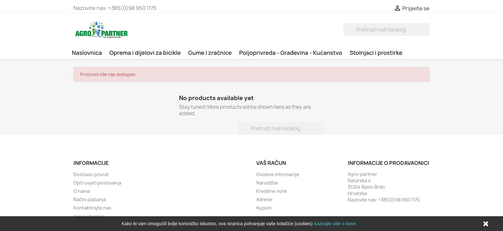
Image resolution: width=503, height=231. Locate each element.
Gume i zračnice (210, 52)
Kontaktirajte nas (92, 208)
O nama (81, 191)
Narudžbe (267, 183)
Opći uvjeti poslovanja (97, 183)
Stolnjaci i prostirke (376, 52)
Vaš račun (271, 163)
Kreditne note (271, 191)
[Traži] (386, 29)
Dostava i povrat (91, 174)
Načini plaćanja (89, 199)
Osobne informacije (277, 174)
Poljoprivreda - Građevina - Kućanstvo (290, 52)
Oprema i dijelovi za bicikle (145, 52)
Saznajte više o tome (335, 223)
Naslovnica (87, 52)
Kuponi (263, 208)
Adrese (264, 199)
